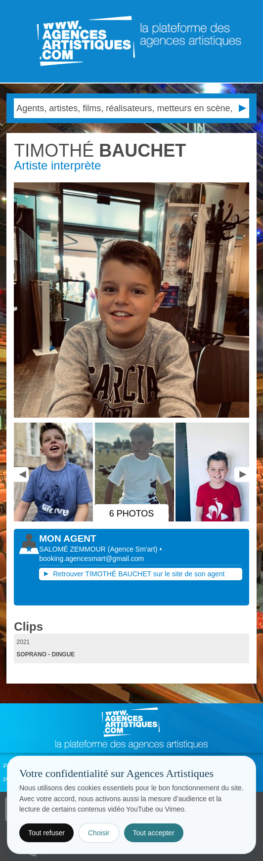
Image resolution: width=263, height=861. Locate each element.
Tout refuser (46, 833)
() (134, 549)
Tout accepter (154, 833)
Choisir (99, 833)
